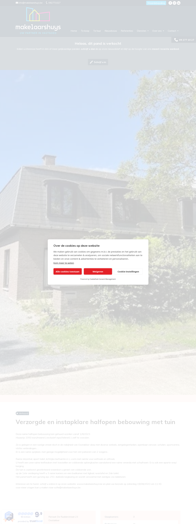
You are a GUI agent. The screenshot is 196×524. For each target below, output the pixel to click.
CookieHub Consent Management (103, 279)
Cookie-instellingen (128, 271)
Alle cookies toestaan (67, 271)
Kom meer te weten (63, 262)
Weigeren (98, 271)
